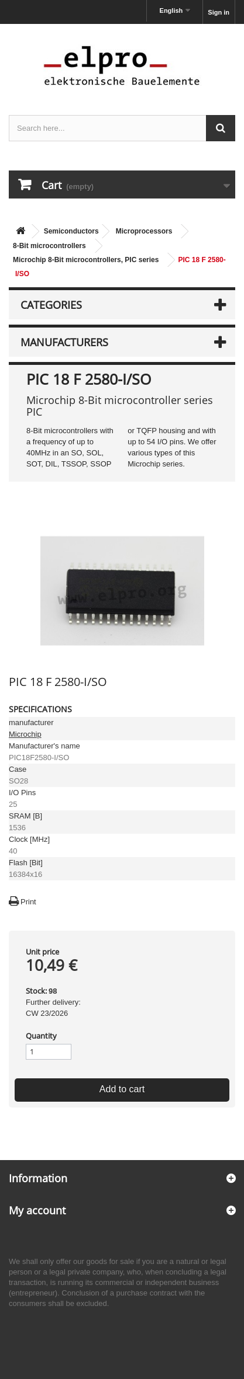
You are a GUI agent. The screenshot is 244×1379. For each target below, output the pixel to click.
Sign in (218, 12)
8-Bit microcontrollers (49, 246)
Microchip (25, 734)
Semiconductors (71, 231)
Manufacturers (64, 342)
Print (28, 901)
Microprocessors (144, 231)
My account (37, 1210)
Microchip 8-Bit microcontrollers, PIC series (86, 260)
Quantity (41, 1035)
